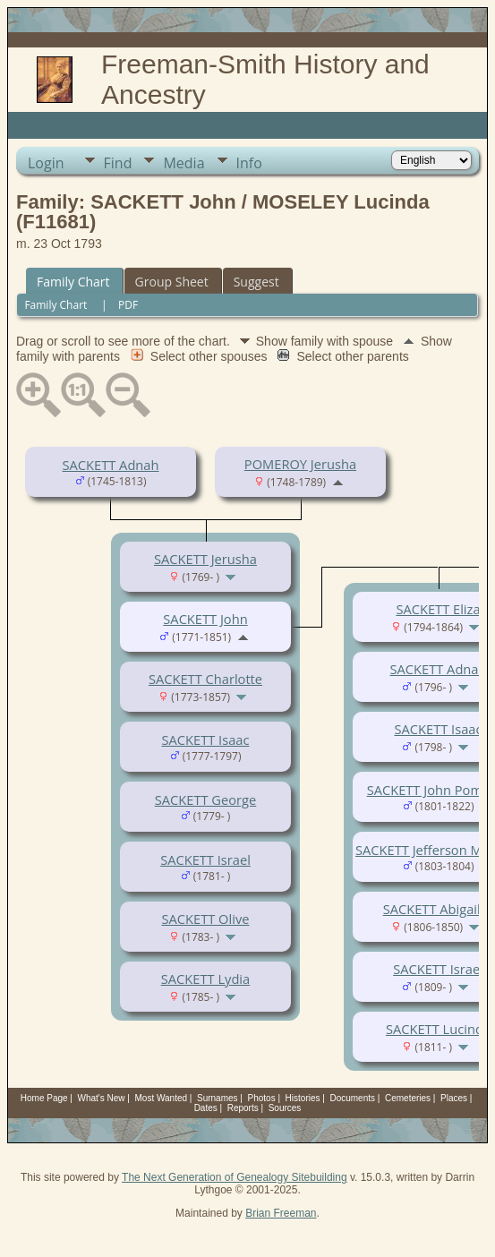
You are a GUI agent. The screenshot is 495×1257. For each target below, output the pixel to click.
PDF (128, 304)
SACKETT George (206, 799)
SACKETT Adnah (111, 465)
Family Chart (73, 281)
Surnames (217, 1098)
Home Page (44, 1098)
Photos (262, 1098)
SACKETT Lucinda (438, 1029)
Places (453, 1098)
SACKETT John (205, 619)
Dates (206, 1108)
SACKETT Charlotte (205, 679)
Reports (243, 1108)
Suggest (256, 281)
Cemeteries (408, 1098)
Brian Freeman (280, 1213)
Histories (303, 1098)
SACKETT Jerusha (205, 559)
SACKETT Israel (205, 859)
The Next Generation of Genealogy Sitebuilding (234, 1177)
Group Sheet (172, 281)
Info (249, 163)
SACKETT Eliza (438, 609)
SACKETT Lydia (205, 979)
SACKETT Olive (206, 919)
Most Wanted (161, 1098)
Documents (352, 1098)
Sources (285, 1108)
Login (46, 163)
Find (118, 163)
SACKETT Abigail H (438, 909)
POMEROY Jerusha (300, 464)
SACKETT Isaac (206, 739)
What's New (101, 1098)
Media (183, 163)
